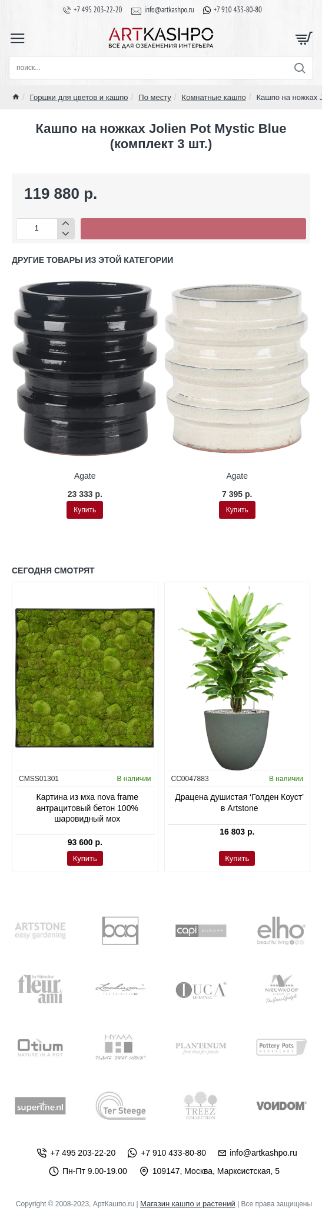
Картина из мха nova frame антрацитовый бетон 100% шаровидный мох (87, 807)
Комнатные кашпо (214, 97)
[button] (193, 228)
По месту (154, 97)
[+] (65, 224)
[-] (65, 234)
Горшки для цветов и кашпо (79, 97)
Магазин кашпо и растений (187, 1203)
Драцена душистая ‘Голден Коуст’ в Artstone (239, 802)
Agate (85, 476)
